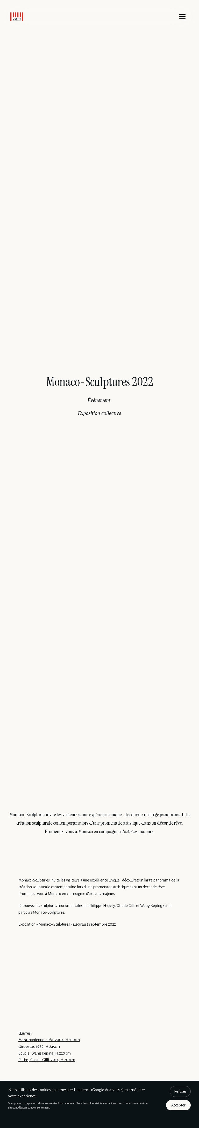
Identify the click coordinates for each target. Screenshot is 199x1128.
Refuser (180, 1091)
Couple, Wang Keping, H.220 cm (44, 1053)
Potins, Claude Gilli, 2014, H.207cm (46, 1060)
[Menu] (182, 16)
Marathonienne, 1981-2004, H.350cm (49, 1040)
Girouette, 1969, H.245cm (39, 1046)
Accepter (178, 1105)
